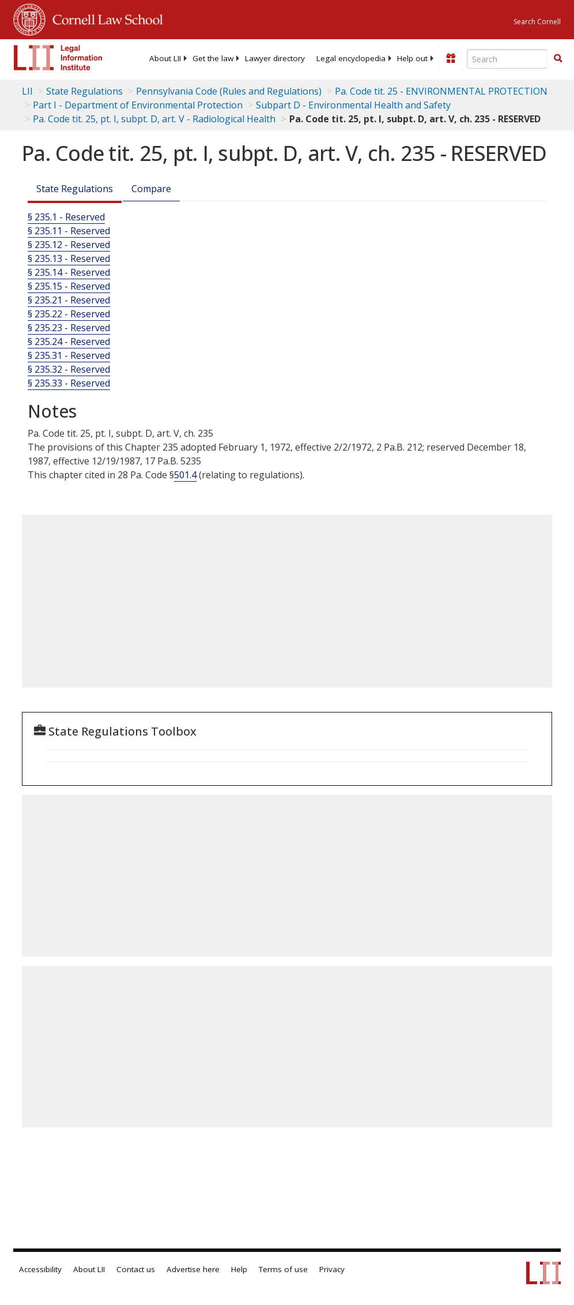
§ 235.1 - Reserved (66, 217)
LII (27, 91)
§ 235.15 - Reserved (69, 286)
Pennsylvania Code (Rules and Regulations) (229, 91)
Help (239, 1269)
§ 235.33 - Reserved (69, 383)
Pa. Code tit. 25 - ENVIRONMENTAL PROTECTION (441, 91)
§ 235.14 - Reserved (69, 272)
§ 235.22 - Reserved (69, 314)
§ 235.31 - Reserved (69, 355)
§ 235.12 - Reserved (69, 244)
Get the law (212, 58)
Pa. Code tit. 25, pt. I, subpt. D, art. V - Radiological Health (154, 118)
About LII (165, 58)
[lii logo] (58, 57)
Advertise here (193, 1269)
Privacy (332, 1269)
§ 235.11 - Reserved (69, 230)
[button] (558, 58)
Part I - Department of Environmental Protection (138, 105)
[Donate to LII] (450, 58)
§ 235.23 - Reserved (69, 327)
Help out (412, 58)
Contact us (135, 1269)
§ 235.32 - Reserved (69, 369)
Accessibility (40, 1269)
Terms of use (283, 1269)
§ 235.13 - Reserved (69, 258)
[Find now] (558, 59)
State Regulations (84, 91)
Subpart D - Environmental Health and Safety (353, 105)
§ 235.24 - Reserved (69, 341)
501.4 (185, 474)
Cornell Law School (104, 18)
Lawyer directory (275, 58)
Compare (151, 188)
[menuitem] (165, 58)
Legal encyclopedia (351, 58)
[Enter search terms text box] (507, 59)
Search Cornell (537, 22)
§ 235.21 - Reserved (69, 300)
